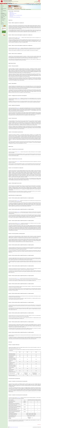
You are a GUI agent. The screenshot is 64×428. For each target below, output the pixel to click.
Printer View (33, 4)
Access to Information (3, 10)
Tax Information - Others (3, 15)
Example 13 (18, 223)
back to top (39, 424)
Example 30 (18, 397)
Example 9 (18, 200)
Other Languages (15, 3)
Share (37, 4)
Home (1, 4)
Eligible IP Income (12, 14)
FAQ (1, 21)
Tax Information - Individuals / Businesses (3, 13)
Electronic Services (3, 18)
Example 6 (18, 98)
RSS (39, 4)
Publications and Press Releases (3, 9)
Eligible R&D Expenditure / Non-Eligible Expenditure (16, 15)
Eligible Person (11, 12)
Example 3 (18, 161)
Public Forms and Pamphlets (3, 17)
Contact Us (2, 22)
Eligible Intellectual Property (13, 13)
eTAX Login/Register (28, 4)
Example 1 (19, 37)
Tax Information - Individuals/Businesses (15, 9)
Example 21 (18, 278)
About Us (2, 7)
